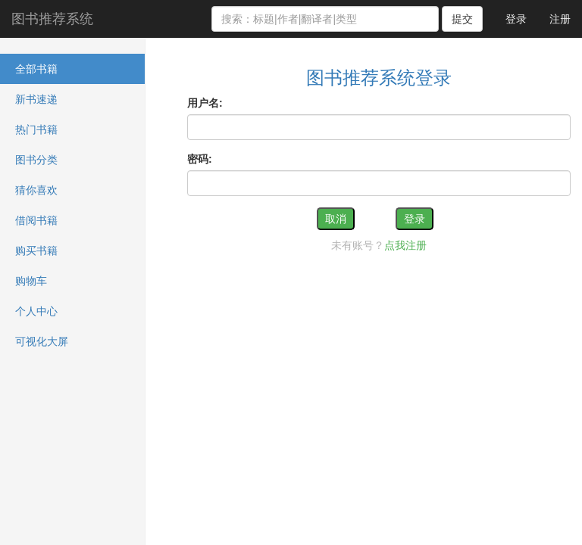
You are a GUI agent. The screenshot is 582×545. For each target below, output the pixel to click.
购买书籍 (36, 250)
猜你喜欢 (36, 190)
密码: (199, 159)
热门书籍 (36, 129)
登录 (516, 19)
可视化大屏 (41, 341)
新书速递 (36, 99)
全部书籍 (36, 69)
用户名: (205, 103)
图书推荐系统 (52, 18)
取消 (335, 219)
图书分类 (36, 160)
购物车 (31, 281)
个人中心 (36, 311)
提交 (462, 19)
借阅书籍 (36, 220)
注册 (560, 19)
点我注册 (405, 245)
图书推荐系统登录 (379, 77)
